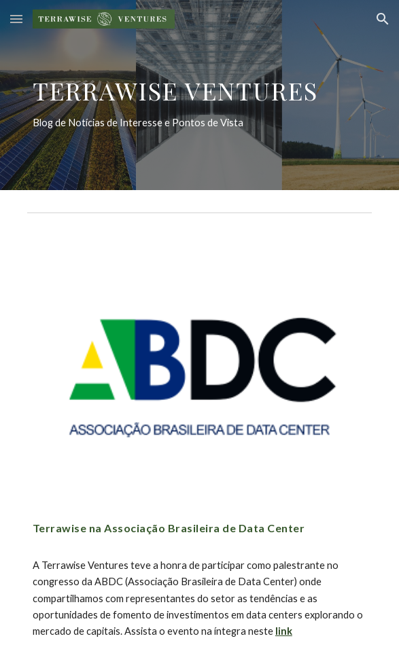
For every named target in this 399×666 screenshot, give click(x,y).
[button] (16, 18)
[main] (199, 94)
